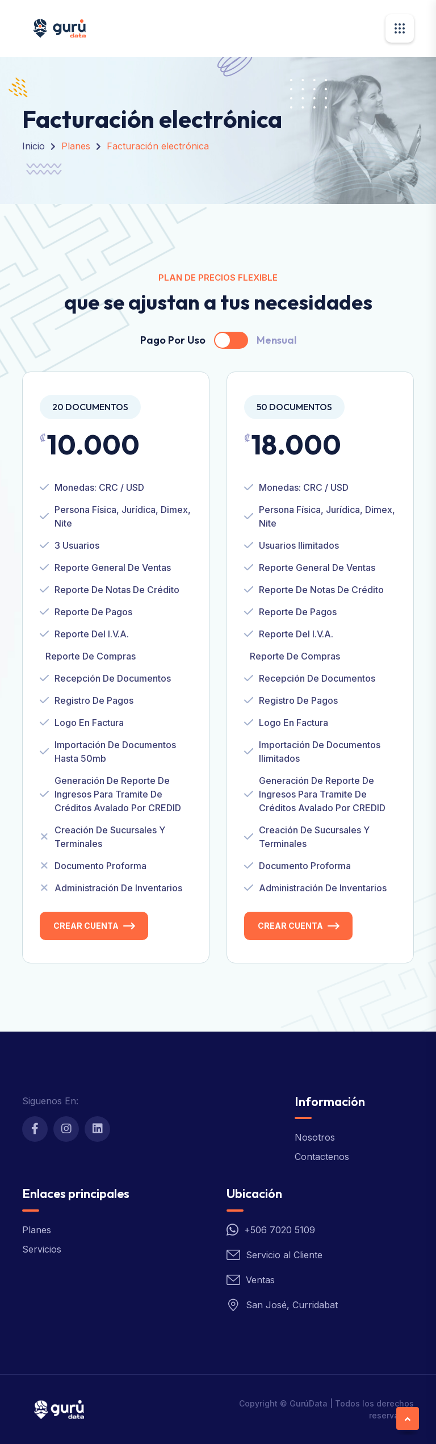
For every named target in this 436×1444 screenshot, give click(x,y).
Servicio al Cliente (284, 1255)
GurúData (309, 1403)
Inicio (33, 146)
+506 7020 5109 (279, 1230)
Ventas (260, 1280)
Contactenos (322, 1156)
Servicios (41, 1249)
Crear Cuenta (86, 925)
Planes (36, 1230)
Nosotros (315, 1137)
